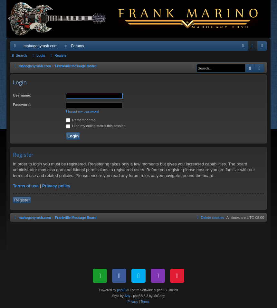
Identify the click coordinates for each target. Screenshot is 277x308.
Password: (22, 105)
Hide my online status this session (96, 126)
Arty (127, 296)
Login (40, 55)
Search (21, 55)
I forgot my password (82, 111)
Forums (77, 46)
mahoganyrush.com (40, 46)
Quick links (16, 47)
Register (61, 55)
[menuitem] (243, 46)
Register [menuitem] (263, 47)
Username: (22, 95)
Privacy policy (56, 185)
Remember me (81, 120)
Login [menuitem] (254, 47)
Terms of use (26, 185)
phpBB (122, 290)
